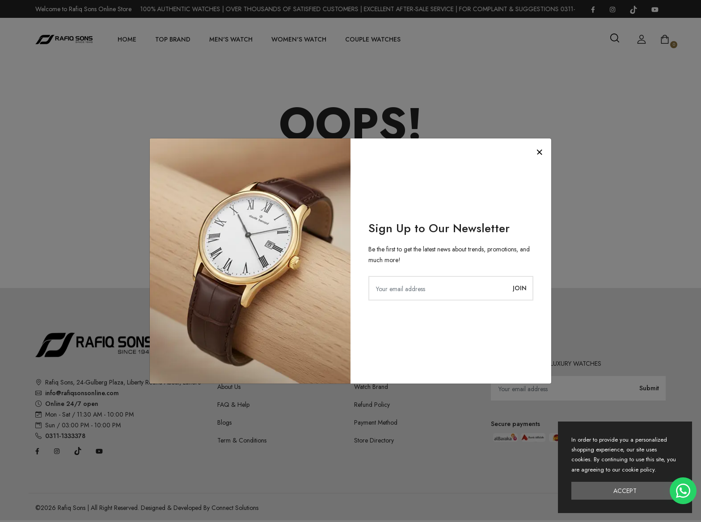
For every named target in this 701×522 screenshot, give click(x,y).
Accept (625, 490)
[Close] (539, 152)
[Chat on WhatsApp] (683, 490)
